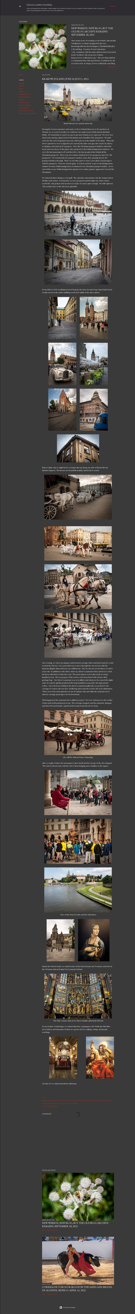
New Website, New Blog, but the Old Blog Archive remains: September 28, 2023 (92, 31)
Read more (112, 67)
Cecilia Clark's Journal (39, 5)
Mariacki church (24, 94)
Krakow (21, 91)
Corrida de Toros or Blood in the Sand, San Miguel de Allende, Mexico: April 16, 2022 (77, 1288)
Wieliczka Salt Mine (26, 111)
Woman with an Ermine (27, 113)
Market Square (24, 97)
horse (21, 89)
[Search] (113, 6)
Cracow (21, 86)
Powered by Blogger (67, 1307)
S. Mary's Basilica (25, 105)
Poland (21, 100)
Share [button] (73, 67)
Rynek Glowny (24, 102)
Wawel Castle (24, 108)
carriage (22, 83)
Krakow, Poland (53, 1106)
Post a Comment (81, 67)
